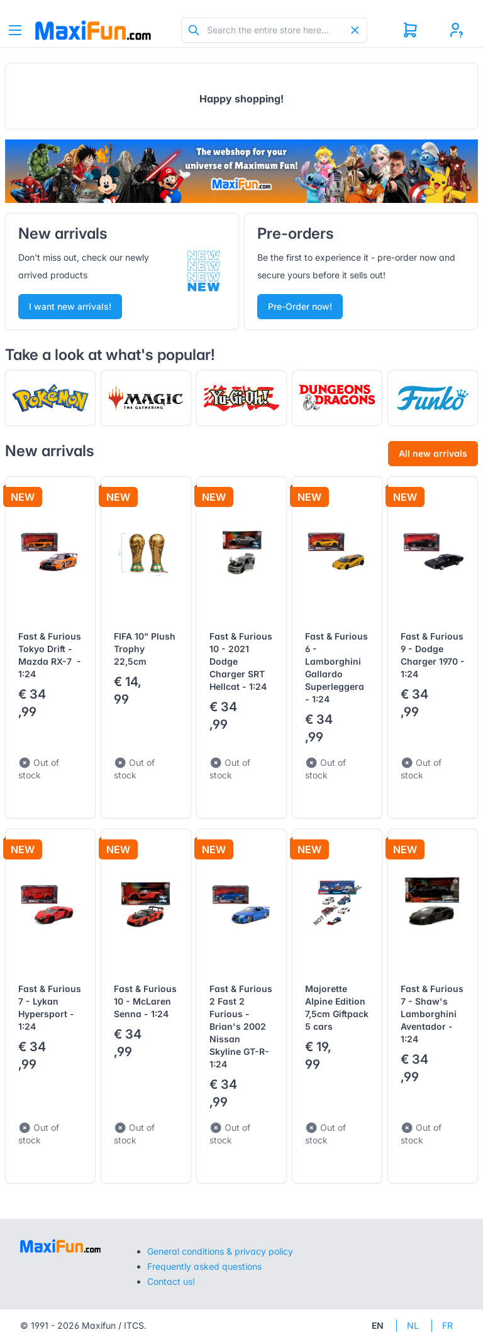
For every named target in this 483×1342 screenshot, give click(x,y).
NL (413, 1325)
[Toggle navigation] (15, 30)
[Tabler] (93, 30)
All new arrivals (433, 453)
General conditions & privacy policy (220, 1251)
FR (447, 1325)
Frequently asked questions (204, 1266)
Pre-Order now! (300, 306)
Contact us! (171, 1281)
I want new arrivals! (70, 306)
